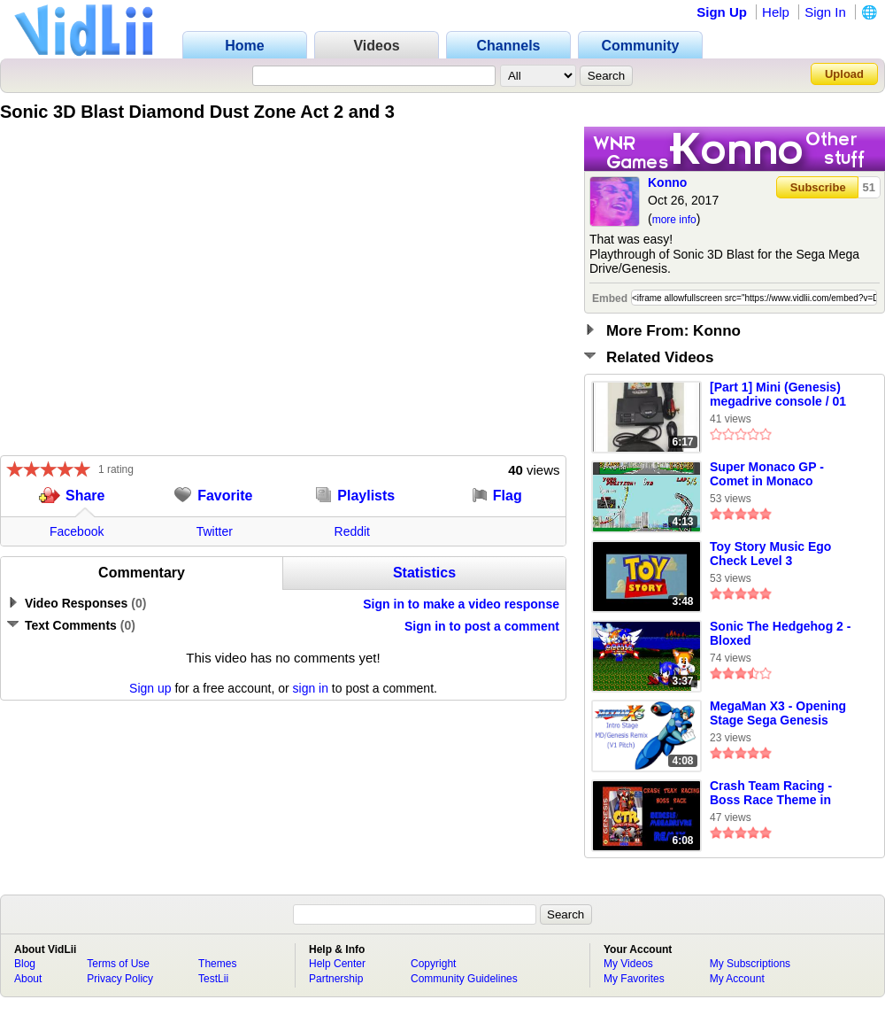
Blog (24, 963)
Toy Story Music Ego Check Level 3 (770, 553)
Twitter (214, 531)
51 (869, 187)
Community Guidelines (464, 978)
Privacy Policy (120, 978)
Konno (667, 182)
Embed (609, 298)
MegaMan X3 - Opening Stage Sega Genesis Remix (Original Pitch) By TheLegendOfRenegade (784, 714)
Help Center (337, 963)
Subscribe (818, 187)
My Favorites (634, 978)
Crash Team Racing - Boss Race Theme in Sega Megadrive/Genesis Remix (783, 794)
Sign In (825, 11)
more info (674, 219)
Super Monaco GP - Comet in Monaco (767, 474)
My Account (737, 978)
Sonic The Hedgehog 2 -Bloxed (780, 633)
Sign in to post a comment (481, 626)
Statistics (424, 572)
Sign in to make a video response (461, 604)
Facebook (77, 531)
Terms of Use (118, 963)
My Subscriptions (750, 963)
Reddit (352, 531)
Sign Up (721, 11)
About (28, 978)
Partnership (336, 978)
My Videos (628, 963)
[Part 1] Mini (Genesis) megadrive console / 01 (778, 394)
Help (775, 11)
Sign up (150, 688)
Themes (217, 963)
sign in (310, 688)
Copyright (433, 963)
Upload (844, 74)
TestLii (213, 978)
